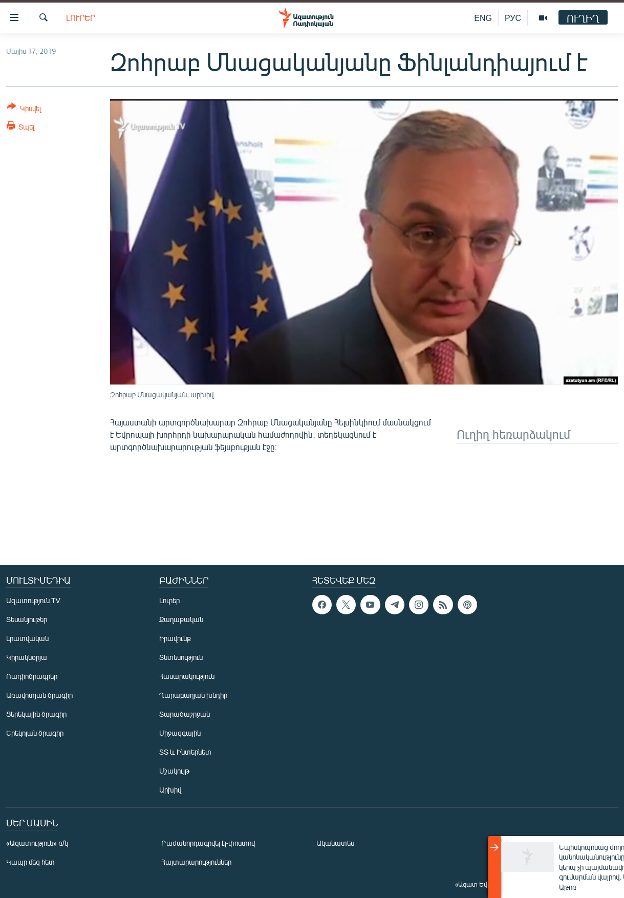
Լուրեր (80, 18)
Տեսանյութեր (26, 619)
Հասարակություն (186, 676)
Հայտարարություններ (196, 862)
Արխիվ (170, 789)
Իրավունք (175, 638)
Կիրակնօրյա (26, 657)
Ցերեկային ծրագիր (36, 714)
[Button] (24, 109)
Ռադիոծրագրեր (31, 676)
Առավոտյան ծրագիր (39, 695)
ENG (483, 18)
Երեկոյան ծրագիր (34, 733)
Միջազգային (180, 733)
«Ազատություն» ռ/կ (37, 843)
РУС (513, 18)
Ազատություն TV (33, 600)
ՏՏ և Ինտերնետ (185, 751)
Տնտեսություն (181, 657)
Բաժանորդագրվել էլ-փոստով (208, 843)
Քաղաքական (181, 619)
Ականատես (335, 843)
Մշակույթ (174, 770)
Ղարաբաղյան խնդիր (193, 695)
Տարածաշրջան (184, 714)
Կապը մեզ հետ (30, 862)
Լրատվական (27, 638)
